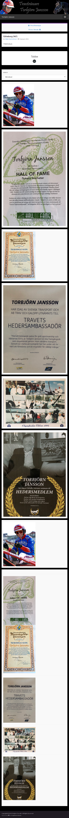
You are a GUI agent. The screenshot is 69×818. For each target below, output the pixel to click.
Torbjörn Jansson (8, 17)
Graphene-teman (16, 815)
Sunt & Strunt (13, 39)
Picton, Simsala (33, 29)
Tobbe (6, 39)
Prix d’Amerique (35, 25)
